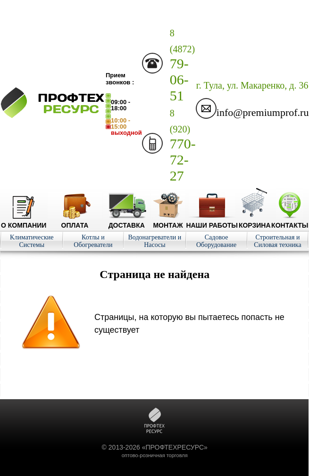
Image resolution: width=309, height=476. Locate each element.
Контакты (289, 221)
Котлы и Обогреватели (93, 241)
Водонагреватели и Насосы (155, 241)
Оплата (75, 221)
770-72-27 (183, 145)
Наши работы (212, 221)
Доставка (126, 221)
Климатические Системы (31, 241)
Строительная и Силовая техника (277, 241)
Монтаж (168, 221)
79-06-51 (182, 65)
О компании (23, 221)
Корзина (255, 221)
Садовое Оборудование (216, 241)
